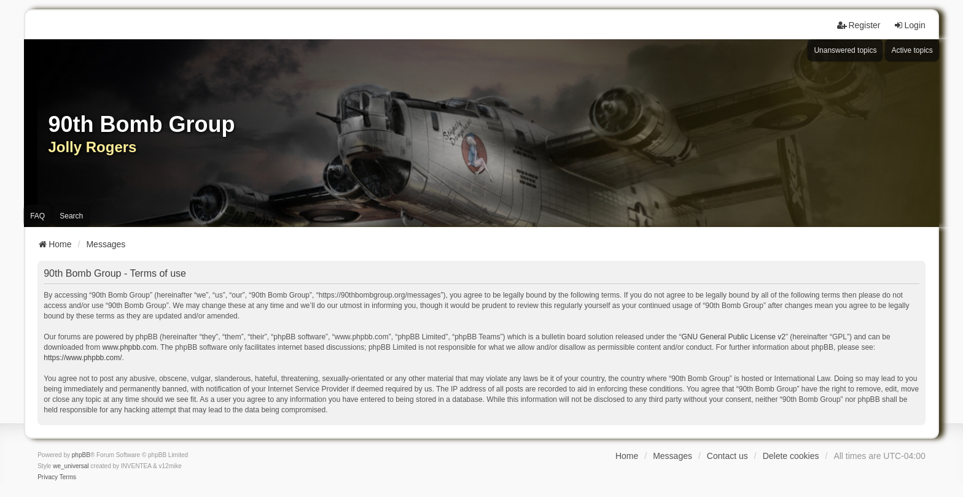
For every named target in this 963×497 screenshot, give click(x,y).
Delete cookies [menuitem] (791, 456)
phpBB (81, 455)
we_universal (70, 466)
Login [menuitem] (910, 25)
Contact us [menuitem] (727, 456)
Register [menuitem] (858, 25)
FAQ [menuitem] (37, 216)
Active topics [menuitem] (911, 50)
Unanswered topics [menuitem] (845, 50)
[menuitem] (47, 477)
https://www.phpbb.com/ (83, 357)
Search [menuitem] (71, 216)
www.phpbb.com (130, 347)
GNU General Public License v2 (733, 337)
